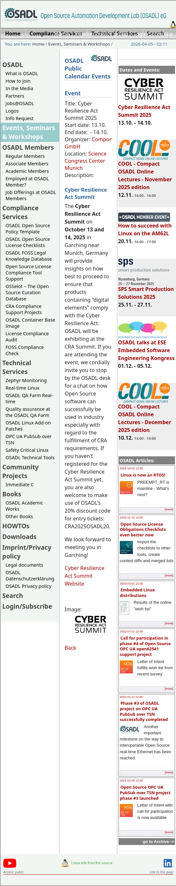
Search (12, 595)
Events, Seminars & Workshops (79, 44)
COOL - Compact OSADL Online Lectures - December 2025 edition (144, 415)
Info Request (19, 118)
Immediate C (20, 484)
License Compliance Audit (27, 336)
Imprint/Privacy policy (101, 33)
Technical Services (16, 367)
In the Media (19, 88)
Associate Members (27, 163)
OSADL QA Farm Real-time (29, 398)
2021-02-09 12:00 (131, 780)
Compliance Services (20, 212)
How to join (18, 81)
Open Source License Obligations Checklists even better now (143, 529)
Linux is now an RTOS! (142, 475)
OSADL (12, 64)
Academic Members (27, 171)
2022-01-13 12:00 (131, 697)
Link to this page (161, 872)
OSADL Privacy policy (28, 586)
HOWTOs (16, 525)
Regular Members (25, 156)
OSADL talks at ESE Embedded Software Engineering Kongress (146, 347)
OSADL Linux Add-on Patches (28, 426)
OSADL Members (28, 147)
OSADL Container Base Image (30, 323)
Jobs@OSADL (20, 103)
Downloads (19, 536)
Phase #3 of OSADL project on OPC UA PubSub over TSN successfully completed (144, 711)
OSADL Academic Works (24, 506)
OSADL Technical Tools (30, 457)
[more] (169, 509)
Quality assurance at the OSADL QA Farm (28, 412)
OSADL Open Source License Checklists (28, 242)
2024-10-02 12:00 (131, 468)
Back (70, 647)
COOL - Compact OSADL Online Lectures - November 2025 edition (145, 172)
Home (61, 33)
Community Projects (20, 471)
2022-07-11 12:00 (131, 631)
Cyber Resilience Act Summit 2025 (144, 108)
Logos (12, 111)
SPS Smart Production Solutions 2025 (146, 290)
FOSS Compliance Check (25, 350)
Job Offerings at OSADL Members (31, 195)
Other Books (19, 516)
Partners (15, 96)
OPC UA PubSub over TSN (29, 439)
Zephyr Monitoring (26, 380)
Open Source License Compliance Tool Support (28, 272)
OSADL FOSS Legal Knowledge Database (29, 256)
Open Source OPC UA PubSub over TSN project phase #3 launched (145, 792)
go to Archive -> (158, 841)
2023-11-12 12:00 (131, 517)
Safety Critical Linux (27, 450)
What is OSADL (22, 73)
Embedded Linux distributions (137, 592)
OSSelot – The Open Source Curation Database (27, 292)
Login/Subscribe (153, 33)
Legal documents (24, 565)
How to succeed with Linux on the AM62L (145, 226)
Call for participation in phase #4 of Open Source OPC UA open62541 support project (145, 646)
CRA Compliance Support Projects (24, 309)
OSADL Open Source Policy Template (28, 228)
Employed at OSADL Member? (27, 181)
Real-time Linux (22, 388)
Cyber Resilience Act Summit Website (85, 575)
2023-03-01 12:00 (131, 583)
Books (11, 494)
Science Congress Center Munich (86, 161)
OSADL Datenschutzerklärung (30, 575)
